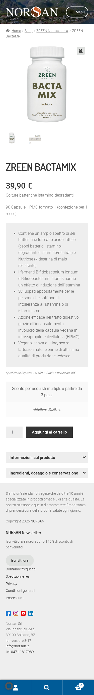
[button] (81, 51)
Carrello (73, 684)
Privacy (11, 583)
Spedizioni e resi (18, 576)
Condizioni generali (20, 590)
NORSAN (37, 521)
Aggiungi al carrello (49, 432)
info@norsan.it (17, 646)
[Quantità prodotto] (14, 432)
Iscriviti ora (20, 560)
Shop (29, 30)
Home (16, 30)
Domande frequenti (21, 569)
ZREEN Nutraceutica (52, 30)
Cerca (47, 687)
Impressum (14, 597)
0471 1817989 (22, 651)
